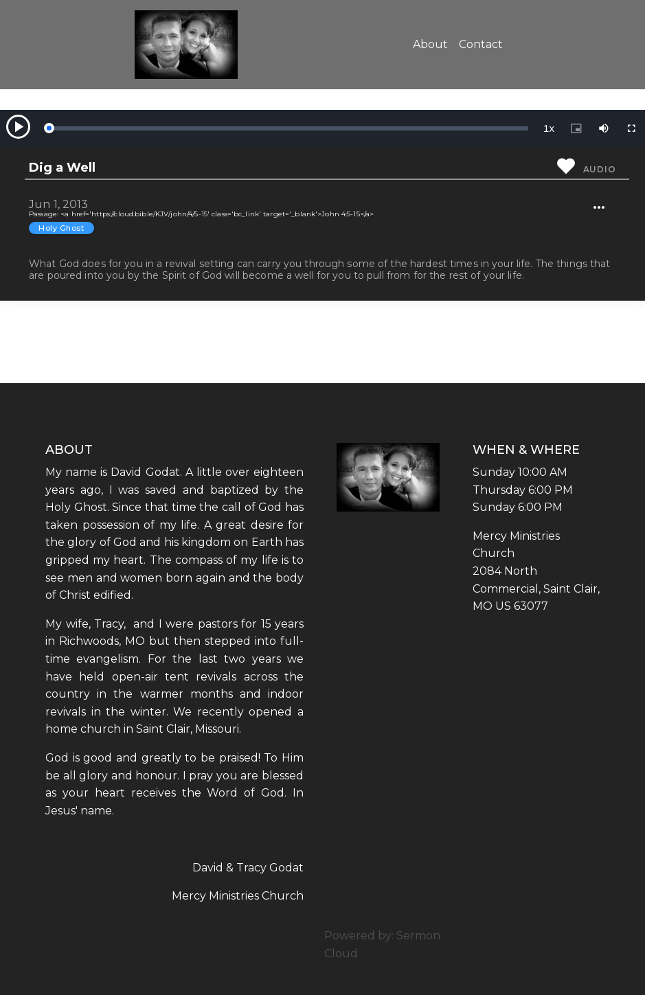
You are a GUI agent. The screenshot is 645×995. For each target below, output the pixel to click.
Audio (599, 169)
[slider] (288, 128)
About (430, 44)
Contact (481, 44)
